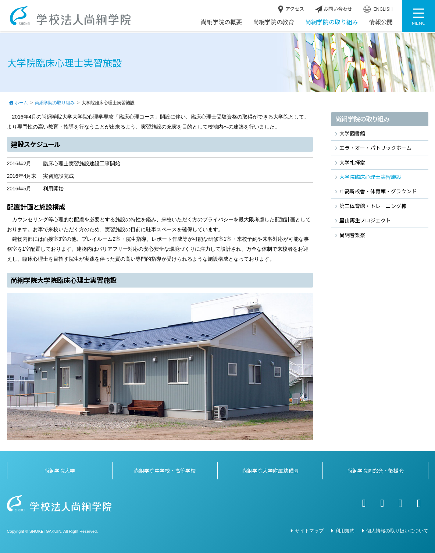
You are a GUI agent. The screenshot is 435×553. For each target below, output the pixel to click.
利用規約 (344, 530)
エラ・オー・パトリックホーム (375, 148)
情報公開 (381, 23)
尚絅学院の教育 (273, 23)
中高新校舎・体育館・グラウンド (378, 191)
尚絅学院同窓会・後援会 (375, 470)
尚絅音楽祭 (352, 235)
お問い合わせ (333, 10)
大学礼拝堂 (352, 162)
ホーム (21, 102)
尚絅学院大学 (59, 470)
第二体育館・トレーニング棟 (372, 206)
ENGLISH (378, 10)
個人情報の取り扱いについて (397, 530)
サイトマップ (309, 530)
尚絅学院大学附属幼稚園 (270, 470)
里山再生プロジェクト (365, 220)
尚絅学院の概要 (221, 23)
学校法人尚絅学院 (71, 16)
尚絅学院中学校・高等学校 (165, 470)
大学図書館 (352, 133)
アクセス (290, 10)
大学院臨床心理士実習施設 (370, 177)
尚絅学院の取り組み (331, 23)
